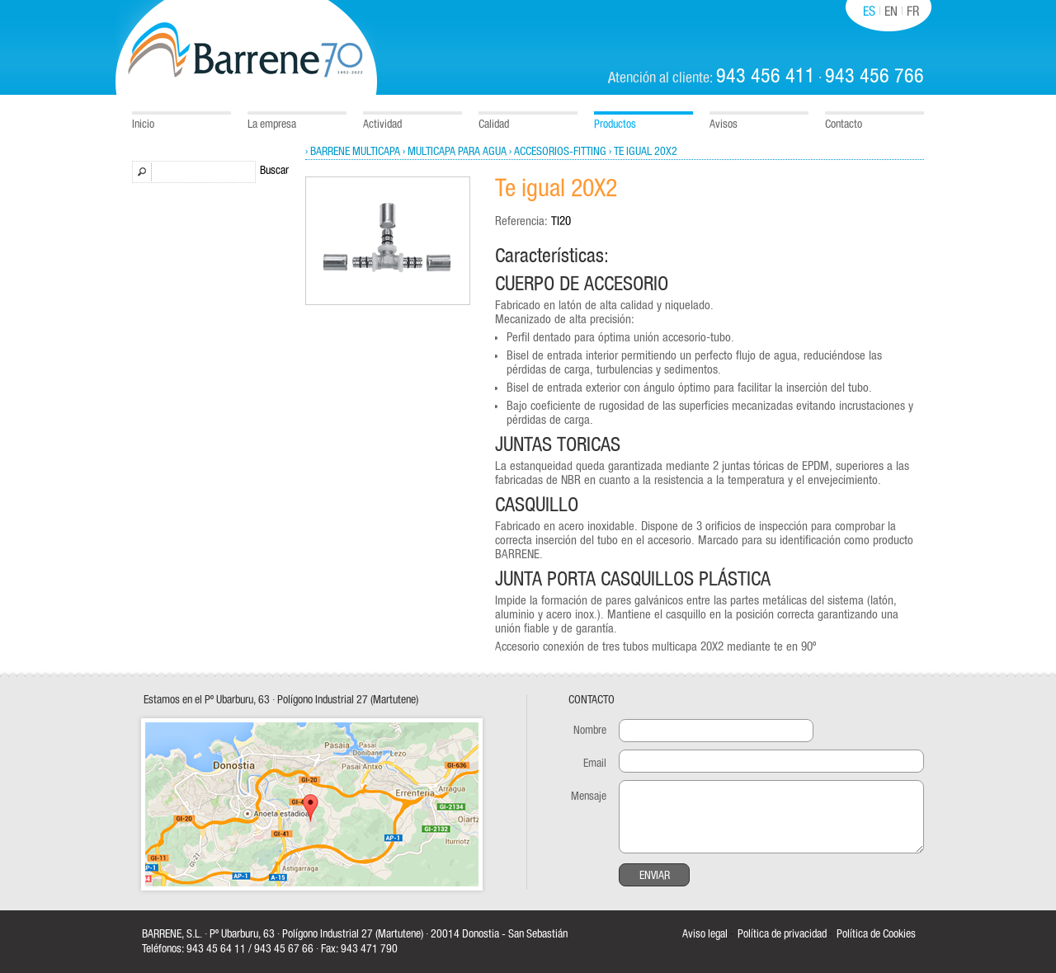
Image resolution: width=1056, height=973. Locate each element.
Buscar (274, 170)
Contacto (843, 124)
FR (913, 11)
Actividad (382, 124)
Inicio (143, 124)
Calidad (493, 124)
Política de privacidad (782, 934)
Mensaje (588, 796)
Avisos (724, 124)
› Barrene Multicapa (352, 151)
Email (594, 763)
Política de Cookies (876, 934)
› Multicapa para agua (455, 151)
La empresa (272, 124)
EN (891, 11)
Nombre (589, 730)
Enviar (654, 875)
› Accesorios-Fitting (557, 151)
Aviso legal (705, 934)
